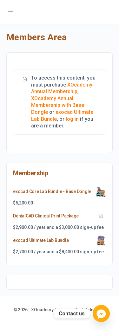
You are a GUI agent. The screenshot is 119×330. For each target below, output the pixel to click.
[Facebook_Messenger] (101, 313)
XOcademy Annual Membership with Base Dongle (57, 105)
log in (72, 119)
